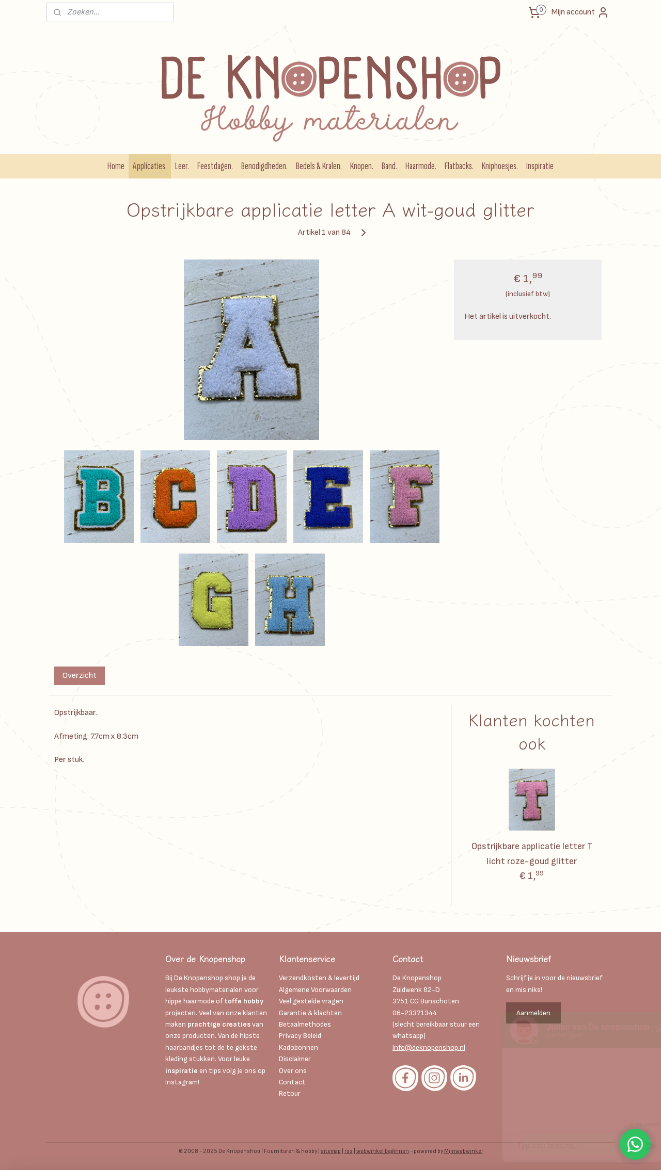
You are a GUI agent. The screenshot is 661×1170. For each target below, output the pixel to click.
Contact (292, 1082)
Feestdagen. (215, 166)
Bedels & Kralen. (319, 166)
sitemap (331, 1151)
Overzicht (79, 675)
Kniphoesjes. (500, 166)
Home (115, 166)
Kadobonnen (298, 1047)
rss (348, 1151)
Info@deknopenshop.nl (428, 1047)
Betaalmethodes (305, 1024)
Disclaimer (295, 1058)
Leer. (182, 166)
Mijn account (580, 12)
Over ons (293, 1070)
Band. (389, 166)
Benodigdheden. (264, 166)
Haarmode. (420, 166)
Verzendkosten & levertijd (319, 977)
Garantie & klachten (310, 1013)
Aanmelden (533, 1013)
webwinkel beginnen (382, 1151)
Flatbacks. (459, 166)
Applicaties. (150, 166)
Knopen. (361, 166)
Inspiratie (540, 166)
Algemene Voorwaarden (315, 989)
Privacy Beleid (300, 1035)
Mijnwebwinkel (463, 1151)
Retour (290, 1093)
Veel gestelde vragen (311, 1001)
